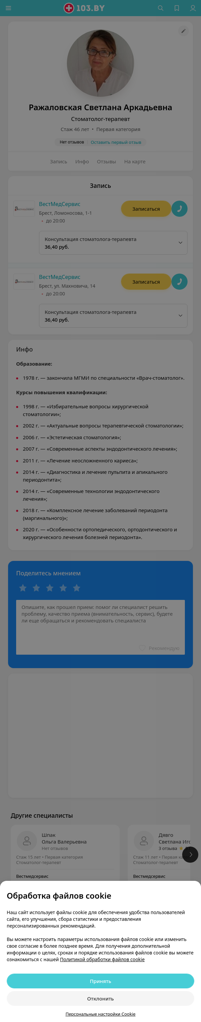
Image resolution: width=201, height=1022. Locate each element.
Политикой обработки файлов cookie (102, 959)
